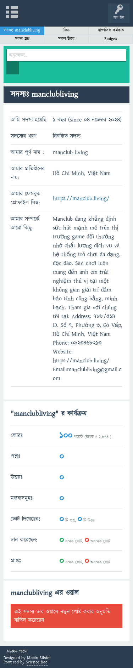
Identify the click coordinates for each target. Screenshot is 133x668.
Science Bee (37, 662)
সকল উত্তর (66, 39)
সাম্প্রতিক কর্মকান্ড (111, 30)
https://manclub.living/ (81, 198)
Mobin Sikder (39, 658)
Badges (110, 39)
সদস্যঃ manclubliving (22, 30)
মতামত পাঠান (17, 652)
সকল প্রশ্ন (22, 39)
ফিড (66, 30)
